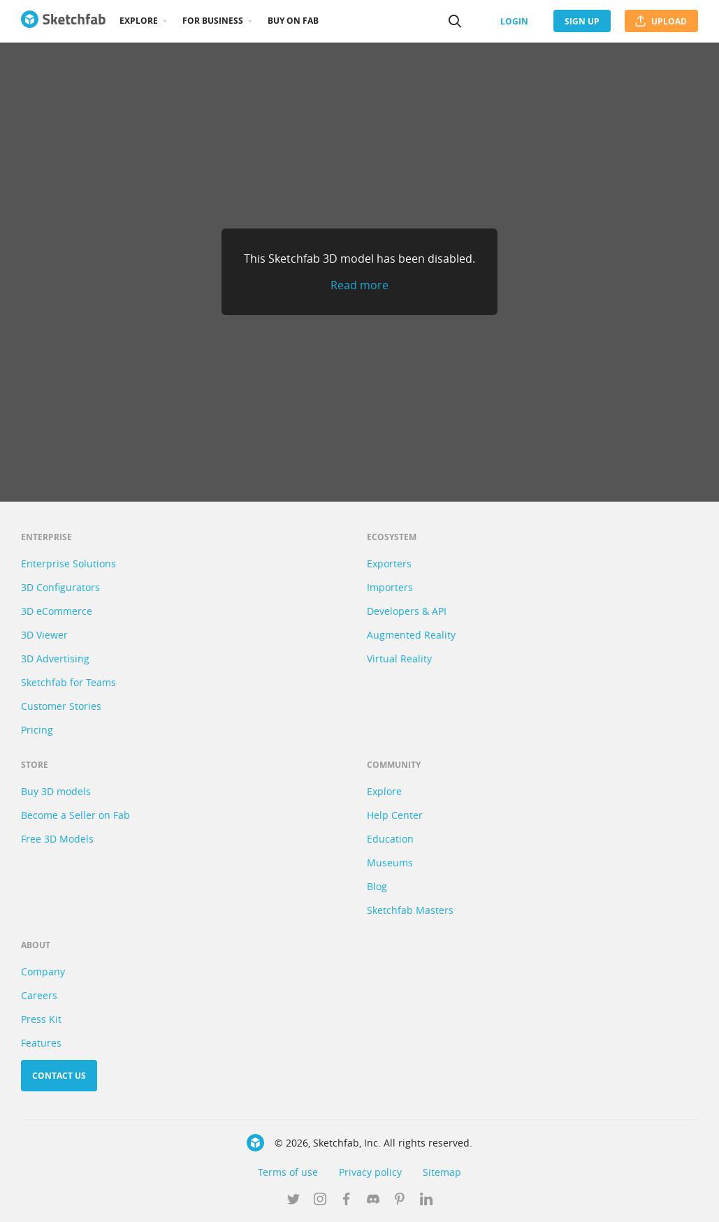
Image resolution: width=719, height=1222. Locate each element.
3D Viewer (44, 634)
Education (390, 838)
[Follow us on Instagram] (320, 1200)
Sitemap (442, 1172)
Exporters (389, 563)
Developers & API (406, 611)
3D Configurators (60, 587)
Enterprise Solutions (68, 563)
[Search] (455, 20)
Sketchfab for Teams (68, 682)
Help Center (395, 815)
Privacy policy (370, 1172)
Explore (138, 21)
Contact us (59, 1076)
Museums (390, 862)
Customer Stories (61, 706)
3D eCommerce (56, 611)
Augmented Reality (411, 634)
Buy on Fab (293, 21)
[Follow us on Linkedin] (426, 1200)
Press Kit (41, 1019)
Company (43, 971)
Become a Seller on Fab (75, 815)
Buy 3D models (56, 791)
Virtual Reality (399, 658)
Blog (377, 886)
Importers (390, 587)
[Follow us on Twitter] (293, 1200)
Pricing (37, 729)
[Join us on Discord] (373, 1200)
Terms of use (288, 1172)
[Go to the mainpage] (63, 20)
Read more (359, 285)
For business (212, 21)
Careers (39, 995)
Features (41, 1042)
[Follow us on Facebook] (346, 1200)
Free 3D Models (57, 838)
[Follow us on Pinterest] (399, 1200)
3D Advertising (55, 658)
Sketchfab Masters (410, 910)
